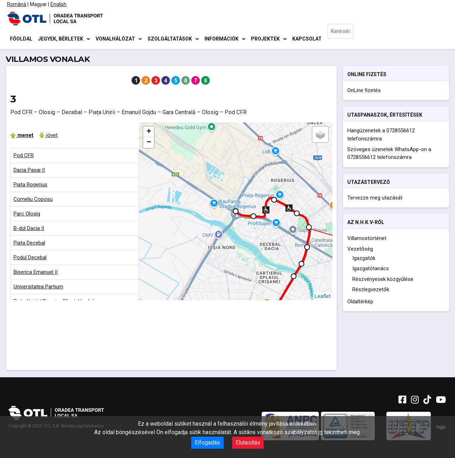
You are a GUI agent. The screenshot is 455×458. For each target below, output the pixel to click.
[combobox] (345, 39)
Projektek (265, 39)
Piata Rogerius (30, 185)
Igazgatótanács (370, 270)
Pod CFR (24, 156)
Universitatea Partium (38, 287)
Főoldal (21, 39)
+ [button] (148, 133)
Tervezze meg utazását (374, 199)
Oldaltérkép (360, 302)
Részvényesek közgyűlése (382, 280)
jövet (48, 136)
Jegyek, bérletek (60, 39)
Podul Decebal (30, 258)
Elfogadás (207, 442)
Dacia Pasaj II (29, 171)
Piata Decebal (29, 244)
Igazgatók (363, 259)
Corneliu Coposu (33, 200)
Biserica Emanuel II (36, 273)
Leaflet (323, 297)
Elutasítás (248, 442)
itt (320, 432)
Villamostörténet (366, 239)
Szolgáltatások (170, 39)
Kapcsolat (307, 39)
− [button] (148, 143)
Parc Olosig (27, 215)
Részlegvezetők (370, 291)
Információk (221, 39)
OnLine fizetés (364, 91)
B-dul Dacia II (29, 229)
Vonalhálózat (115, 39)
